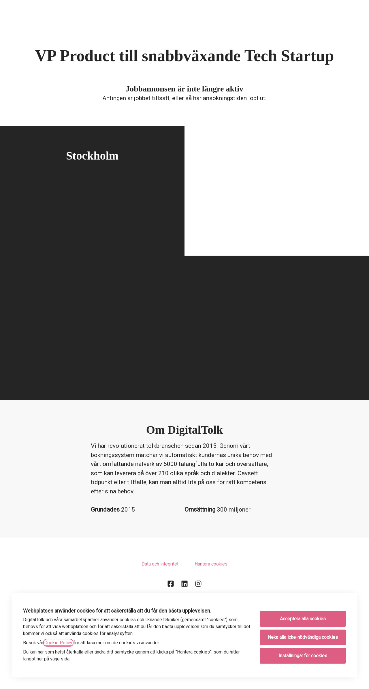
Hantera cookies (211, 564)
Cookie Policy (58, 642)
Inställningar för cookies (302, 655)
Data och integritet (160, 564)
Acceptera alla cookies (303, 618)
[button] (357, 11)
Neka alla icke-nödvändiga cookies (303, 637)
